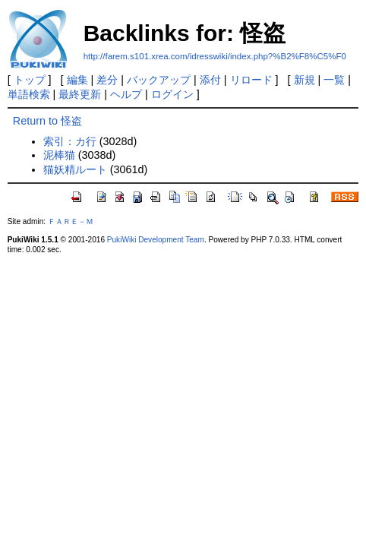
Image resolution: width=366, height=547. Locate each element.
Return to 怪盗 (47, 121)
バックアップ (159, 80)
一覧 (334, 80)
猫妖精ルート (75, 169)
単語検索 (29, 94)
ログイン (172, 94)
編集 (77, 80)
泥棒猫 (59, 155)
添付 (210, 80)
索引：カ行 (69, 141)
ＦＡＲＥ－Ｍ (70, 221)
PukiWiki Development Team (155, 240)
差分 (107, 80)
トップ (30, 80)
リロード (251, 80)
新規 (304, 80)
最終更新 (79, 94)
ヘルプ (126, 94)
